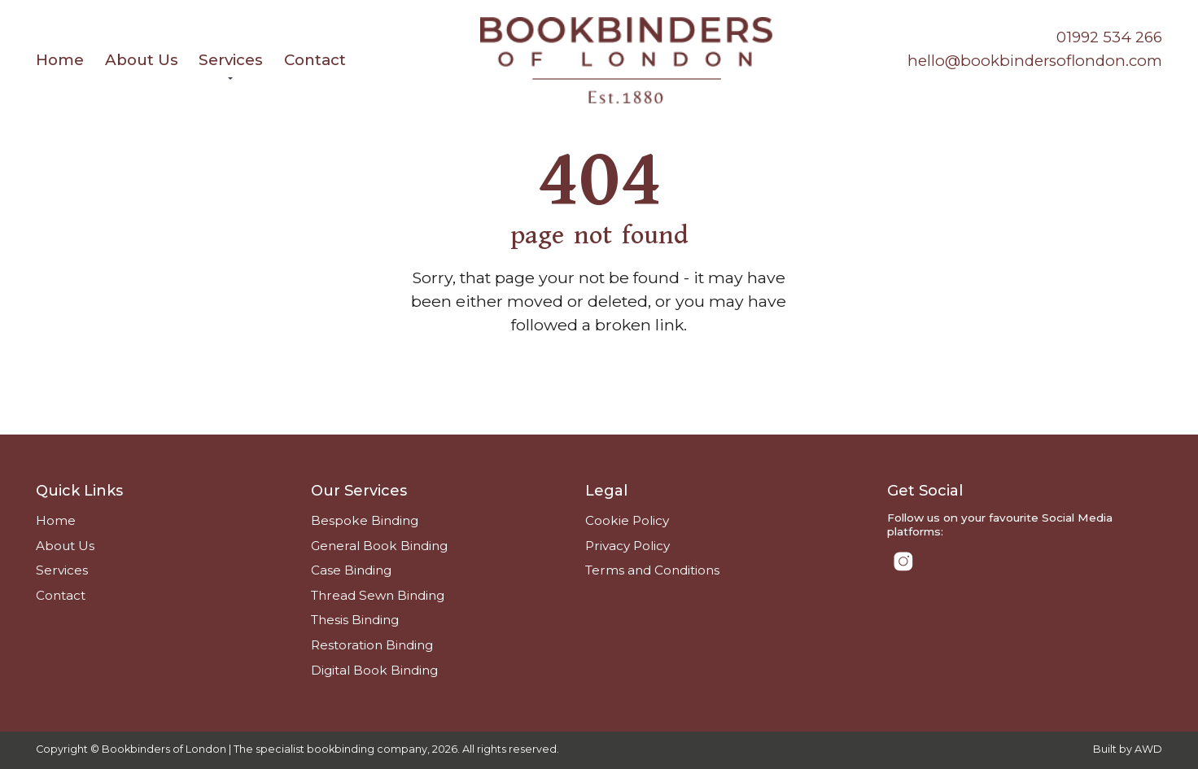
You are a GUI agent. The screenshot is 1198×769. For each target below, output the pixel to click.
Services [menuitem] (231, 59)
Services (62, 570)
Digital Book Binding (374, 670)
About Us (65, 545)
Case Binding (351, 570)
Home (56, 520)
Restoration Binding (372, 645)
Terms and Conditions (652, 570)
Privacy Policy (627, 545)
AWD (1148, 749)
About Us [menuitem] (141, 59)
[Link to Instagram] (903, 561)
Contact (60, 595)
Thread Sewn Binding (377, 595)
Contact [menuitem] (315, 59)
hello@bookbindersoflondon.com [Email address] (1034, 60)
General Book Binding (379, 545)
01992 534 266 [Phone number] (1109, 37)
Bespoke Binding (364, 520)
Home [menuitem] (60, 59)
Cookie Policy (627, 520)
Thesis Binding (355, 619)
